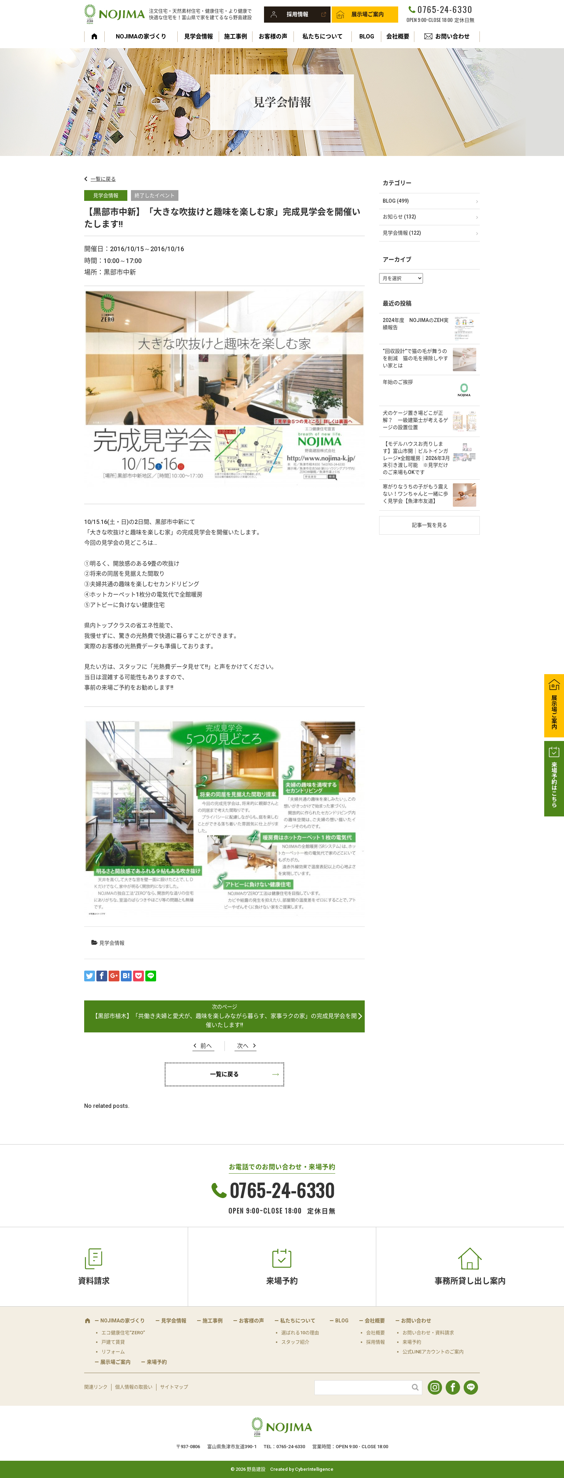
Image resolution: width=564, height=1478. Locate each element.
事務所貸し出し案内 (470, 1280)
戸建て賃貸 (113, 1342)
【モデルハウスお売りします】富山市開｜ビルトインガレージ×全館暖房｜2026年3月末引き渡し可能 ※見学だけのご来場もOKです (416, 458)
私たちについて (323, 36)
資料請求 (94, 1280)
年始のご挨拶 (398, 382)
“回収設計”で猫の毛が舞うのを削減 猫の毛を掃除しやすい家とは (415, 358)
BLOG (366, 36)
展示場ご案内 (367, 14)
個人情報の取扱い (134, 1387)
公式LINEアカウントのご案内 (433, 1351)
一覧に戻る (103, 179)
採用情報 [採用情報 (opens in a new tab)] (375, 1342)
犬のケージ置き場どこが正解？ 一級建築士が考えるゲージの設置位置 (415, 420)
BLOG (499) (396, 201)
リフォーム (113, 1351)
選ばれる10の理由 (300, 1332)
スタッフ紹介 (295, 1342)
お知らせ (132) (399, 217)
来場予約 (282, 1280)
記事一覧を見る (429, 525)
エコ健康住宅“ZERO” (123, 1332)
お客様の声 (273, 36)
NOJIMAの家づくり (141, 36)
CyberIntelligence (314, 1469)
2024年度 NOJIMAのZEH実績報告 (416, 323)
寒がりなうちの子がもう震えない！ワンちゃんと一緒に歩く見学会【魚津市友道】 (415, 493)
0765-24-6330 (445, 9)
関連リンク (96, 1387)
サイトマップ (174, 1387)
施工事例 (235, 36)
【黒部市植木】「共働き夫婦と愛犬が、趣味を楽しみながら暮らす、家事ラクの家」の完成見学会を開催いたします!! (224, 1021)
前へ (206, 1045)
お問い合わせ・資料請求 (428, 1332)
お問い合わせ (452, 36)
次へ (243, 1045)
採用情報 (297, 14)
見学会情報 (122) (402, 233)
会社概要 (397, 36)
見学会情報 (198, 36)
